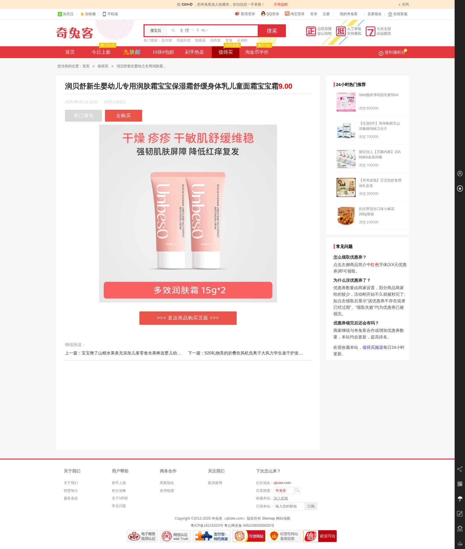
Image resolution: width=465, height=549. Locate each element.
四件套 (215, 40)
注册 (326, 14)
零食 (228, 40)
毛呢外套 (183, 40)
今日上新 (103, 50)
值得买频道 (372, 347)
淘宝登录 (294, 13)
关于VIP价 (120, 498)
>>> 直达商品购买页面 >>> (188, 317)
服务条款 (71, 498)
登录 (313, 14)
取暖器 (200, 40)
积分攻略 (119, 490)
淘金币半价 (258, 50)
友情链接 (167, 490)
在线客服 (397, 14)
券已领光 (84, 115)
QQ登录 (269, 13)
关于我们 (71, 483)
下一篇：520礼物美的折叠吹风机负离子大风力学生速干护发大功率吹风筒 (256, 353)
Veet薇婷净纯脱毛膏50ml (379, 95)
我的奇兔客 (349, 14)
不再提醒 (281, 4)
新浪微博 (215, 483)
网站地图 (283, 518)
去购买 (123, 115)
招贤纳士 (71, 490)
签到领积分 (393, 52)
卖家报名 (374, 14)
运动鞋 (242, 40)
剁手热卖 (194, 52)
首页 (70, 52)
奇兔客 (74, 33)
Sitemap (268, 518)
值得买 (229, 50)
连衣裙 (166, 40)
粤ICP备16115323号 (207, 525)
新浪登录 (245, 13)
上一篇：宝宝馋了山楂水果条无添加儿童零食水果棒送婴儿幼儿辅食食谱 (131, 353)
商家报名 (167, 483)
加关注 (66, 14)
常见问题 (119, 506)
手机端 (110, 14)
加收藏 (90, 14)
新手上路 (119, 483)
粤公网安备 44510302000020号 (249, 525)
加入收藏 (281, 498)
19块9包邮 (163, 52)
